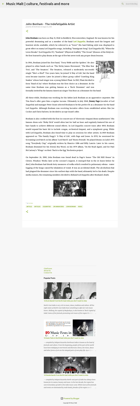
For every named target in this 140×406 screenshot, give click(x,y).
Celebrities (47, 206)
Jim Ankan (30, 203)
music (80, 206)
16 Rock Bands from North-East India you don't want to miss (65, 301)
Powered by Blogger (70, 398)
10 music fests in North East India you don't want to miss (64, 338)
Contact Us (48, 273)
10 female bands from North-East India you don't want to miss (66, 375)
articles (37, 206)
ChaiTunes (48, 269)
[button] (27, 31)
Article (29, 206)
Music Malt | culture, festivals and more (37, 4)
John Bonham (71, 206)
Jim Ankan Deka (58, 206)
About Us (47, 271)
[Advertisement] (70, 248)
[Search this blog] (126, 3)
